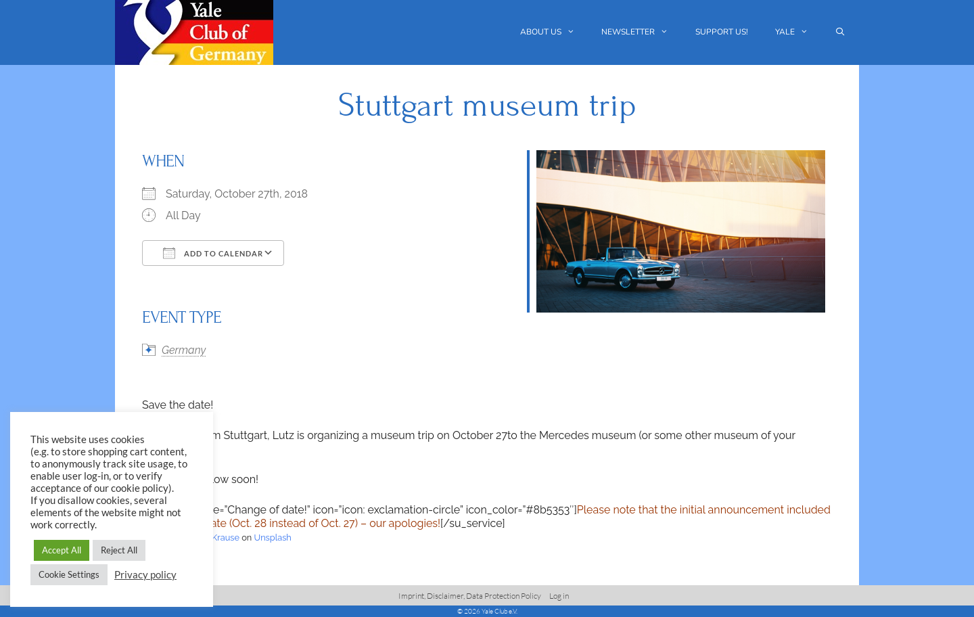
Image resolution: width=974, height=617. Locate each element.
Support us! (721, 31)
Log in (559, 596)
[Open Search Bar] (840, 32)
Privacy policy (145, 574)
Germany (184, 350)
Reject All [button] (119, 550)
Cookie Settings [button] (69, 574)
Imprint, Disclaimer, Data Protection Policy (469, 596)
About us (554, 32)
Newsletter (641, 32)
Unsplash (273, 537)
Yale (798, 32)
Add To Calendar (213, 253)
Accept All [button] (61, 550)
